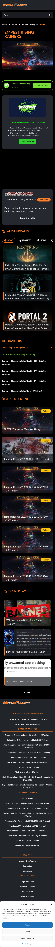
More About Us (27, 218)
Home (4, 24)
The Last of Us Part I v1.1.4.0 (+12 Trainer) (27, 757)
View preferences (28, 938)
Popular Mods (28, 891)
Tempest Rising (28, 24)
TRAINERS (24, 240)
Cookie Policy (26, 944)
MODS (41, 240)
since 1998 (43, 199)
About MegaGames (27, 861)
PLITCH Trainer (27, 798)
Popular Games (27, 881)
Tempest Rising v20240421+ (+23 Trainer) (22, 391)
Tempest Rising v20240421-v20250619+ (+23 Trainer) (24, 383)
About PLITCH (27, 141)
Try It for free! (42, 85)
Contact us (27, 866)
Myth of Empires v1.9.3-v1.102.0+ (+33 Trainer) (27, 762)
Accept (27, 925)
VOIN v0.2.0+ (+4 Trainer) (27, 767)
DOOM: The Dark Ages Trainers (27, 724)
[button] (51, 904)
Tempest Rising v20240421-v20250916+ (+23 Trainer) (24, 373)
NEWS (8, 240)
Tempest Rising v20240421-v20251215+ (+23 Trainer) (24, 363)
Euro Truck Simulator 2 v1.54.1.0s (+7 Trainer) (27, 835)
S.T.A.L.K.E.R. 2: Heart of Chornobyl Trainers (27, 719)
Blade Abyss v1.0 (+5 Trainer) (27, 772)
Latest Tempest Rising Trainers (15, 347)
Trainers (42, 24)
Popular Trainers (27, 886)
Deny (27, 932)
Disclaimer (27, 871)
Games (15, 24)
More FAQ (27, 692)
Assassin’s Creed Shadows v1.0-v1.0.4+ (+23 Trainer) (27, 735)
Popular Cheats (27, 896)
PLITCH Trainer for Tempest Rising (18, 354)
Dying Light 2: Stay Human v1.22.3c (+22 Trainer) (28, 740)
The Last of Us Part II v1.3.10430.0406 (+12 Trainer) (27, 752)
